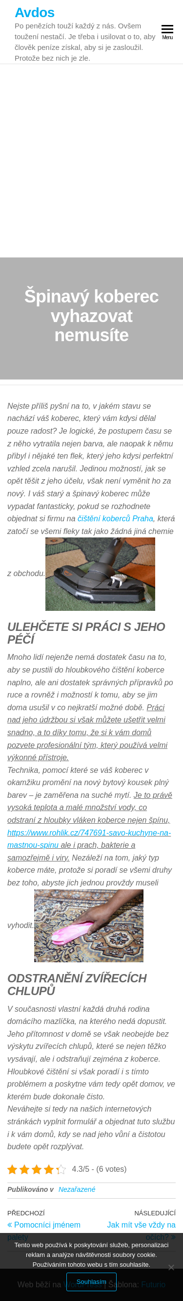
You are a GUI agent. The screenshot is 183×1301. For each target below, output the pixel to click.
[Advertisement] (91, 161)
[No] (171, 1267)
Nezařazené (77, 1189)
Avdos (35, 12)
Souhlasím (91, 1281)
